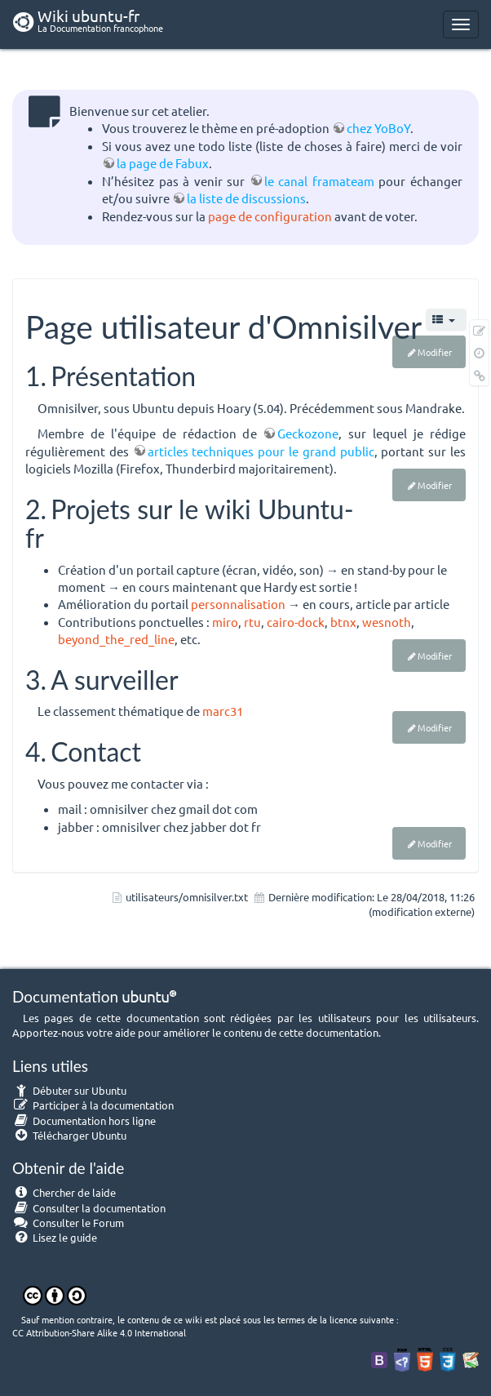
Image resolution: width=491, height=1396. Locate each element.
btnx (343, 621)
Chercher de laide (64, 1192)
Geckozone (307, 433)
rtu (252, 621)
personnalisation (238, 603)
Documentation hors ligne (84, 1120)
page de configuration (270, 216)
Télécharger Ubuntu (69, 1135)
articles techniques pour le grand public (261, 451)
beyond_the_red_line (116, 639)
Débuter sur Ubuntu (69, 1090)
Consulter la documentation (89, 1208)
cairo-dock (296, 621)
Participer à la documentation (93, 1105)
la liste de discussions (246, 198)
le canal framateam (319, 181)
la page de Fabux (163, 163)
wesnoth (386, 621)
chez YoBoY (378, 128)
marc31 (222, 710)
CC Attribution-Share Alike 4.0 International (99, 1332)
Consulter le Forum (68, 1222)
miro (225, 621)
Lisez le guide (54, 1237)
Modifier (435, 351)
